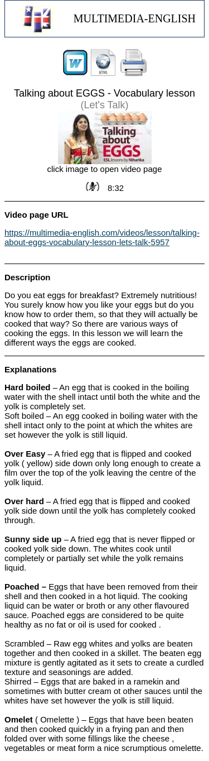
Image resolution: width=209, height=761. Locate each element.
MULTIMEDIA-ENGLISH (135, 18)
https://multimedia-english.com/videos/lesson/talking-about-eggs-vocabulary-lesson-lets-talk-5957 (102, 237)
